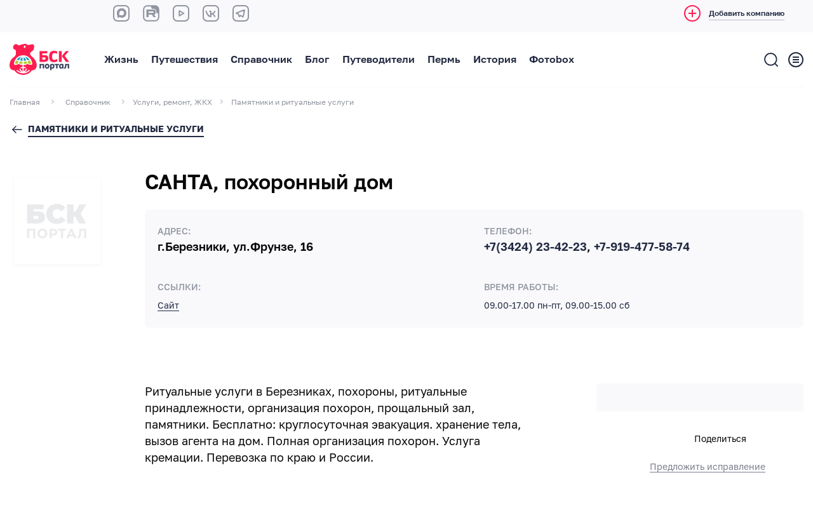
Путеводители (378, 59)
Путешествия (184, 59)
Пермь (443, 59)
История (494, 59)
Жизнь (121, 59)
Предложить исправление (707, 467)
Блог (317, 59)
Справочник (261, 59)
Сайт (168, 305)
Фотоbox (551, 59)
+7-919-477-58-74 (642, 247)
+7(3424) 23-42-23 (535, 247)
